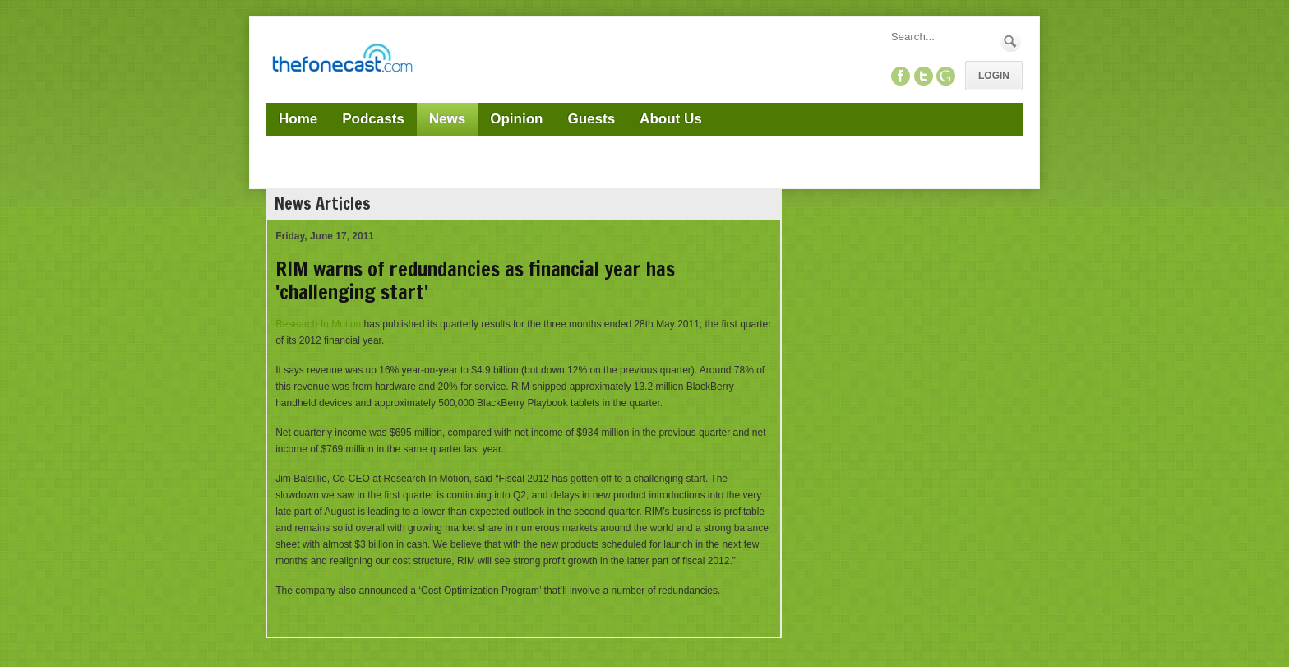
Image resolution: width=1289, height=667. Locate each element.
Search (1010, 41)
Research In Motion (318, 324)
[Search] (944, 36)
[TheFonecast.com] (342, 61)
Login (993, 75)
